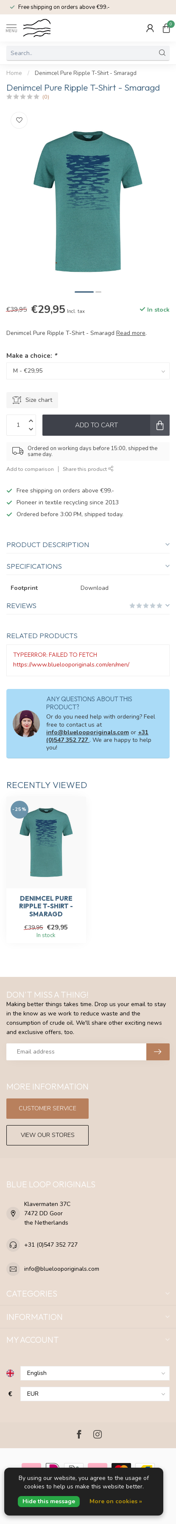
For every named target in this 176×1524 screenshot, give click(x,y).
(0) (45, 96)
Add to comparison (30, 469)
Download (95, 588)
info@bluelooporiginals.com (87, 732)
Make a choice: (31, 355)
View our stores (48, 1135)
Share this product (88, 469)
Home (14, 73)
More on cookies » (115, 1501)
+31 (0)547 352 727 (51, 1245)
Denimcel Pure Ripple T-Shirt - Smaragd (86, 73)
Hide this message (48, 1501)
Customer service (47, 1108)
